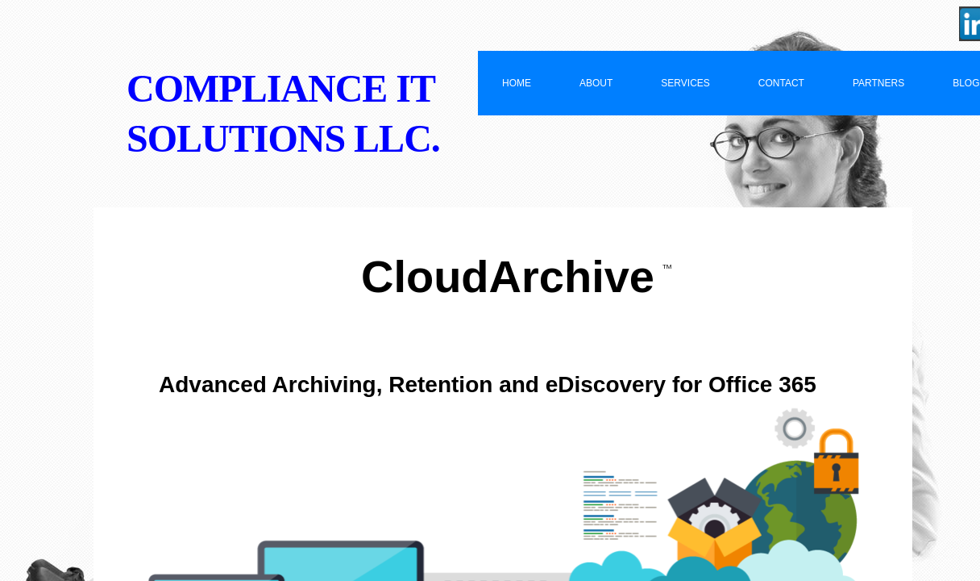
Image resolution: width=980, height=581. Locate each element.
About (595, 83)
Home (516, 83)
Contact (781, 83)
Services (685, 83)
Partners (878, 83)
